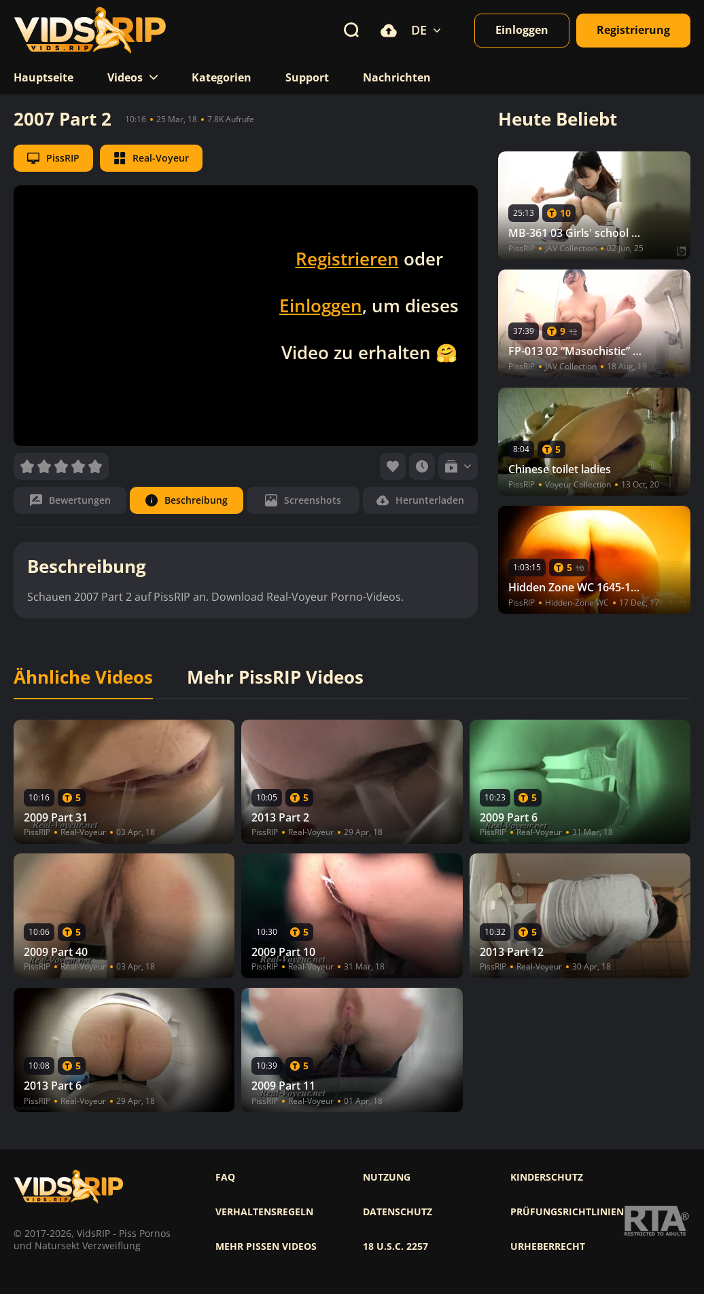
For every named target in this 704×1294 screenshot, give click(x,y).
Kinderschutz (546, 1177)
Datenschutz (397, 1212)
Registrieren (347, 258)
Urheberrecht (547, 1246)
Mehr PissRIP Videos (275, 677)
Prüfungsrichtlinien (567, 1212)
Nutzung (386, 1177)
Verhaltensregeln (264, 1212)
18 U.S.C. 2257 (395, 1246)
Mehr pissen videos (266, 1246)
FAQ (225, 1177)
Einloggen (320, 305)
